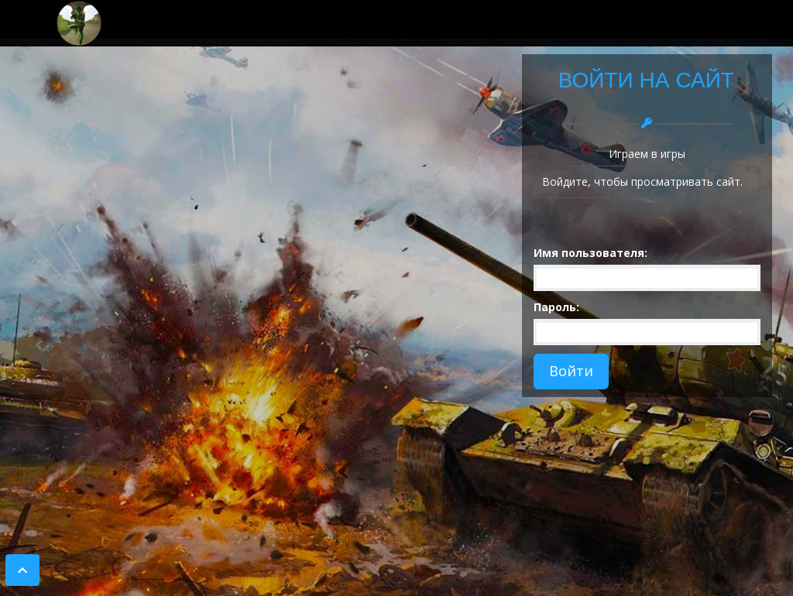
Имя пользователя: (590, 252)
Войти (571, 370)
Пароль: (556, 307)
